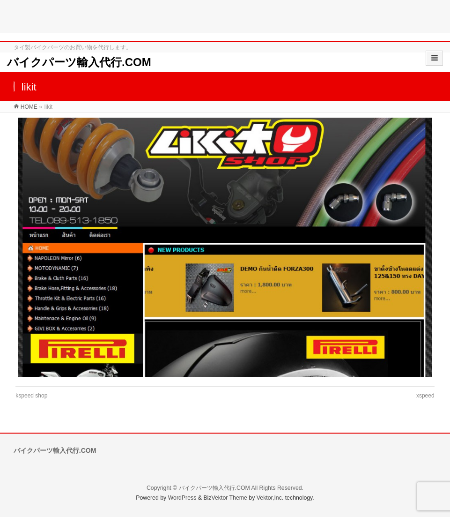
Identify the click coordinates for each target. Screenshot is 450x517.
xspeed (425, 395)
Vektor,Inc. (270, 498)
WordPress (182, 498)
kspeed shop (31, 395)
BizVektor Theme (225, 498)
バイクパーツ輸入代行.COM (79, 62)
